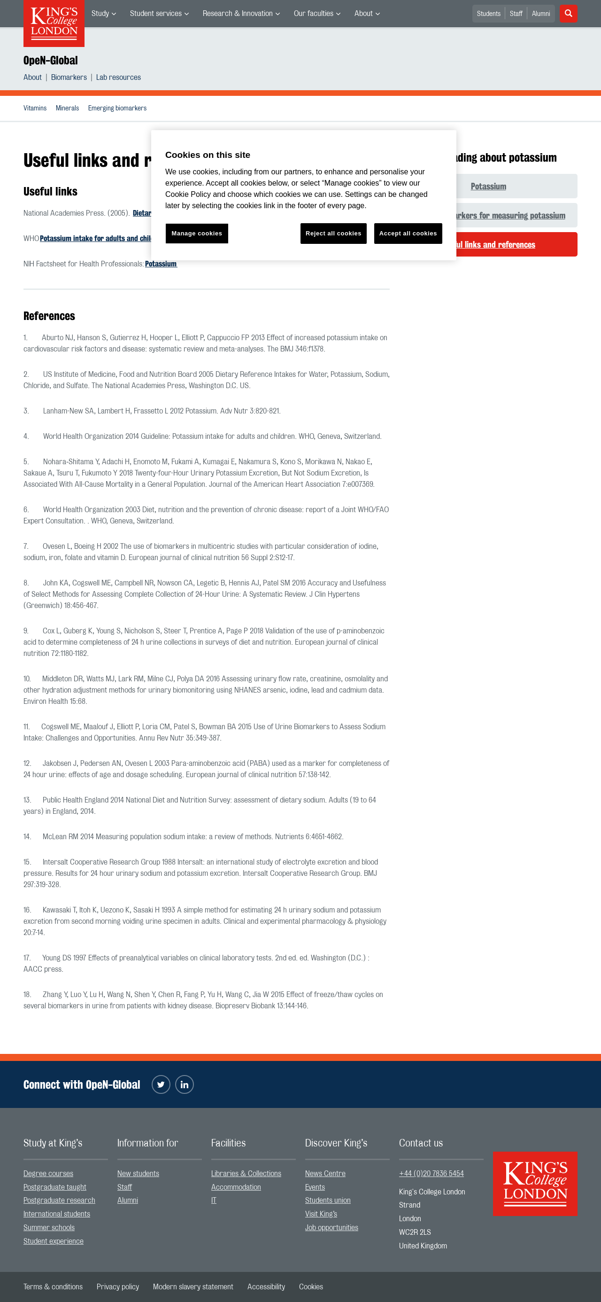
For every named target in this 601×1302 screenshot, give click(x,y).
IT (213, 1200)
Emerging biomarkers (117, 108)
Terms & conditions (53, 1287)
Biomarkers (69, 77)
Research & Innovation (238, 13)
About (363, 13)
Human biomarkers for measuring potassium (488, 215)
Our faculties (313, 13)
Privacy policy (118, 1287)
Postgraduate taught (54, 1187)
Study (100, 13)
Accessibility (266, 1287)
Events (315, 1187)
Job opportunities (331, 1228)
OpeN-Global (50, 60)
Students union (328, 1200)
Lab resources (118, 77)
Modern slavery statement (193, 1287)
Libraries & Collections (246, 1173)
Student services (156, 13)
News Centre (325, 1173)
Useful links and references (488, 244)
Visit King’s (321, 1214)
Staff (516, 14)
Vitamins (34, 108)
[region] (303, 195)
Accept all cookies (408, 233)
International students (56, 1214)
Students (489, 14)
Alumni (541, 14)
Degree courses (48, 1173)
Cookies (311, 1287)
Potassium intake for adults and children (102, 238)
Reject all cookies (334, 233)
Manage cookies (197, 233)
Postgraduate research (59, 1200)
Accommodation (236, 1187)
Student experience (53, 1241)
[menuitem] (104, 13)
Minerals (67, 108)
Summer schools (49, 1228)
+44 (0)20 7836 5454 (431, 1173)
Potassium (161, 263)
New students (138, 1173)
